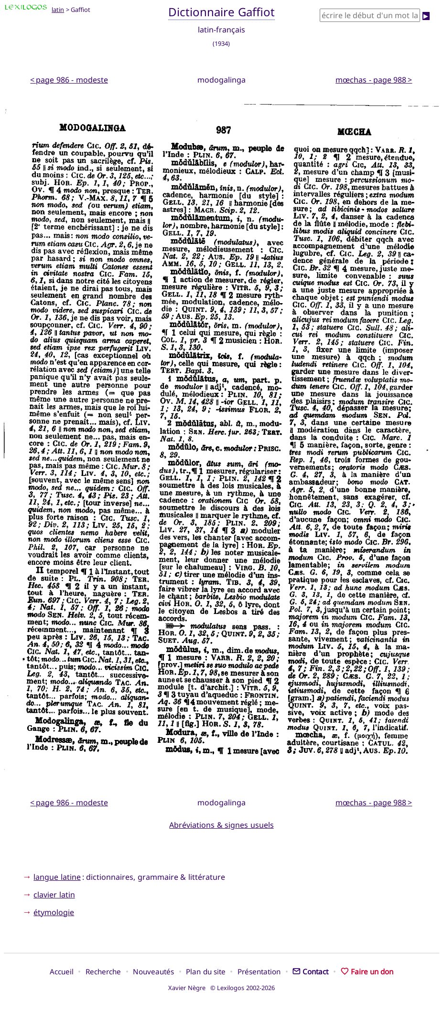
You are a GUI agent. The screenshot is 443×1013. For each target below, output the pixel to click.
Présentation (259, 971)
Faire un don (367, 971)
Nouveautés (153, 971)
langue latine (56, 877)
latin (58, 9)
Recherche (103, 971)
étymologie (53, 912)
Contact (310, 971)
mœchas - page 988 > (373, 79)
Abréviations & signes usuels (221, 825)
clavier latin (54, 894)
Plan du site (205, 971)
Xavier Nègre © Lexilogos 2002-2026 (221, 987)
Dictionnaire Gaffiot (221, 12)
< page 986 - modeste (69, 79)
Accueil (62, 971)
